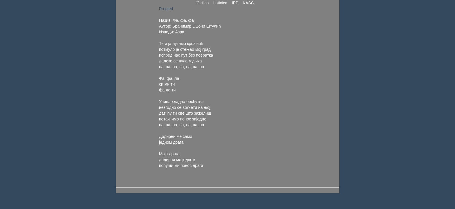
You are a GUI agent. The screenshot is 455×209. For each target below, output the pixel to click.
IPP (235, 3)
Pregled (166, 8)
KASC (248, 3)
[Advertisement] (273, 93)
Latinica (220, 3)
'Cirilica (202, 3)
